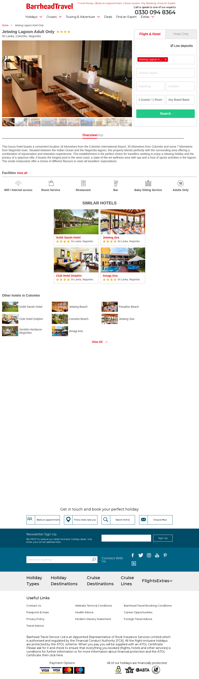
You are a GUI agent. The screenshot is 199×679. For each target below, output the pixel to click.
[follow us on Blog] (133, 564)
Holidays (33, 17)
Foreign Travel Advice (138, 619)
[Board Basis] (180, 99)
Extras (147, 17)
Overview (82, 135)
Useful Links (38, 598)
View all (22, 173)
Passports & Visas (37, 612)
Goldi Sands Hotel (68, 237)
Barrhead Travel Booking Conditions (148, 605)
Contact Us (33, 605)
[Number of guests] (150, 99)
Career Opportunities (138, 612)
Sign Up (163, 538)
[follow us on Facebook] (132, 556)
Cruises (54, 17)
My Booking (149, 3)
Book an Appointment (109, 3)
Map (117, 135)
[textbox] (167, 72)
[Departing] (150, 86)
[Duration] (180, 86)
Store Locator (132, 3)
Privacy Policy (35, 619)
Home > (8, 25)
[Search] (93, 559)
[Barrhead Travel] (49, 6)
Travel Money (86, 3)
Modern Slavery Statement (93, 619)
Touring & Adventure (83, 17)
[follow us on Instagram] (148, 556)
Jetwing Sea (111, 237)
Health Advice (84, 612)
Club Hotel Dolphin (69, 275)
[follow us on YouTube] (157, 556)
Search (165, 113)
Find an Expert (126, 17)
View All (97, 341)
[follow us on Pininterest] (165, 556)
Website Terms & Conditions (93, 605)
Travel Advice (35, 625)
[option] (76, 246)
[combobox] (165, 59)
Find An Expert (167, 3)
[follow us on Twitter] (140, 556)
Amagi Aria (110, 275)
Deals (108, 17)
